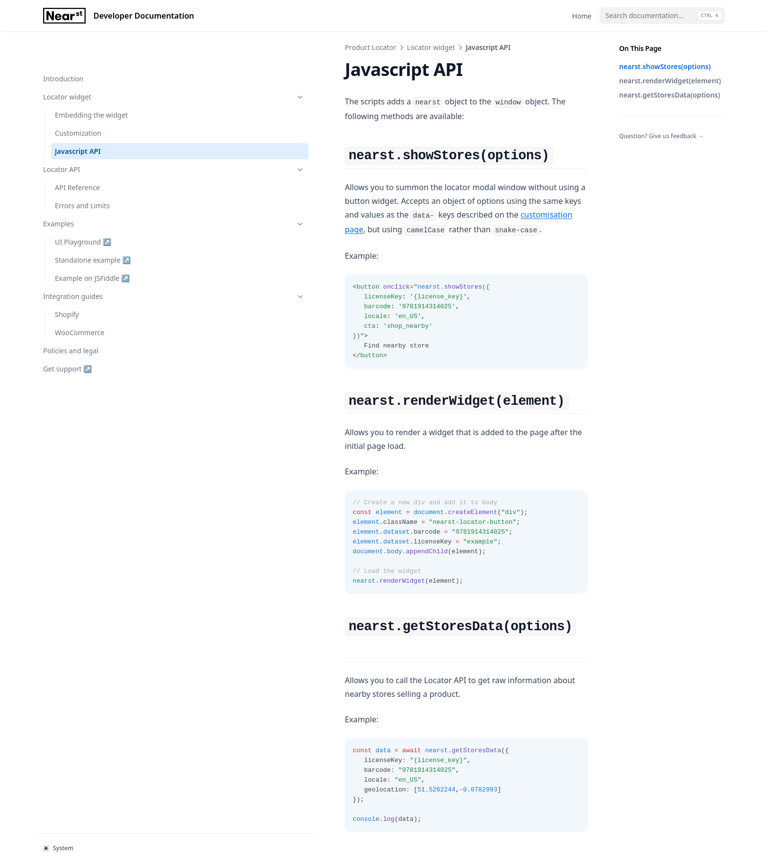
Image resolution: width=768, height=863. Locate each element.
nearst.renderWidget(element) (670, 80)
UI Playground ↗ (86, 210)
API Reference (77, 156)
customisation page (468, 187)
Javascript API (78, 119)
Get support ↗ (67, 337)
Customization (78, 101)
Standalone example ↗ (92, 228)
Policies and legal (70, 319)
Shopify (67, 283)
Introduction (63, 47)
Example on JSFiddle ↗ (92, 246)
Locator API (91, 138)
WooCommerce (79, 301)
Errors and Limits (82, 174)
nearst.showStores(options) (665, 66)
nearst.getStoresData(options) (669, 94)
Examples (91, 192)
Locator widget (91, 65)
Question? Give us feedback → (661, 136)
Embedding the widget (91, 83)
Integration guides (91, 265)
